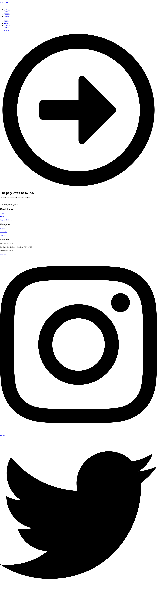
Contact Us (7, 25)
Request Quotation (6, 220)
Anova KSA (4, 2)
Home (6, 20)
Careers (6, 27)
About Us (7, 22)
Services (6, 23)
